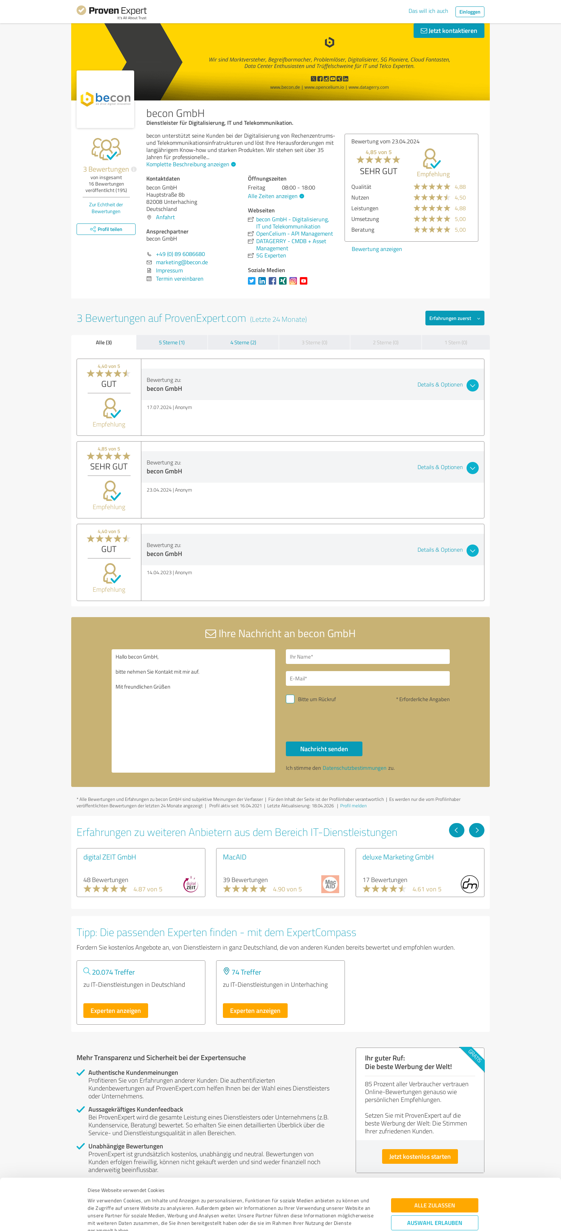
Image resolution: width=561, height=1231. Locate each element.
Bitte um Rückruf (317, 699)
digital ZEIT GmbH (109, 857)
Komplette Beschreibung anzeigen (190, 164)
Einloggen (469, 11)
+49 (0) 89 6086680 (180, 254)
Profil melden (353, 805)
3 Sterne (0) (314, 342)
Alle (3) (104, 342)
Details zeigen (331, 1217)
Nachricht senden (324, 748)
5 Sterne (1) (172, 342)
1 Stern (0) (455, 342)
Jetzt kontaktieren (449, 30)
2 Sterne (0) (386, 342)
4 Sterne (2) (243, 342)
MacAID (235, 857)
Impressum (100, 1197)
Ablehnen (435, 1197)
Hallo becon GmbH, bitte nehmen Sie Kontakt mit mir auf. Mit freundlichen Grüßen (193, 711)
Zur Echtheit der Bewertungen (106, 208)
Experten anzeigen (116, 1010)
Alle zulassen (434, 1157)
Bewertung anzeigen (377, 249)
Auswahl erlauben (434, 1175)
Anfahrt (165, 217)
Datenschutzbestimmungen (148, 1197)
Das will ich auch (428, 11)
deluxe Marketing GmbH (398, 857)
